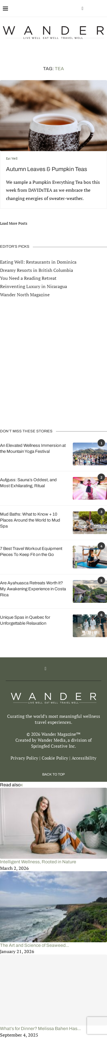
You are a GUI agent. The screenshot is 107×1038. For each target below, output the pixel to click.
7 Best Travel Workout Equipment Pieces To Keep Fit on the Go (31, 551)
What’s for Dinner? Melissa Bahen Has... (40, 1028)
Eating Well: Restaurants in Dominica (38, 262)
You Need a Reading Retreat (28, 278)
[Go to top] (53, 774)
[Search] (101, 8)
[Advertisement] (53, 363)
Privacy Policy (24, 758)
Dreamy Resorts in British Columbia (36, 270)
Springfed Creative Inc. (53, 746)
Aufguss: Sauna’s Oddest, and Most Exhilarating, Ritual (28, 483)
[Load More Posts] (13, 223)
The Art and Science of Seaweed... (34, 945)
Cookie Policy (55, 758)
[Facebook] (82, 8)
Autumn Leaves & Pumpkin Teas (46, 169)
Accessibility (84, 758)
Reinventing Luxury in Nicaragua (33, 286)
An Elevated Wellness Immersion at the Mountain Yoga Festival (33, 448)
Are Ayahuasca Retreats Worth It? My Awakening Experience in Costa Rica (33, 589)
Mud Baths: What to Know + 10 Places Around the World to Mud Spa (30, 520)
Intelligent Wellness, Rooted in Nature (38, 861)
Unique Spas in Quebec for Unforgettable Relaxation (25, 620)
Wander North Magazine (25, 294)
